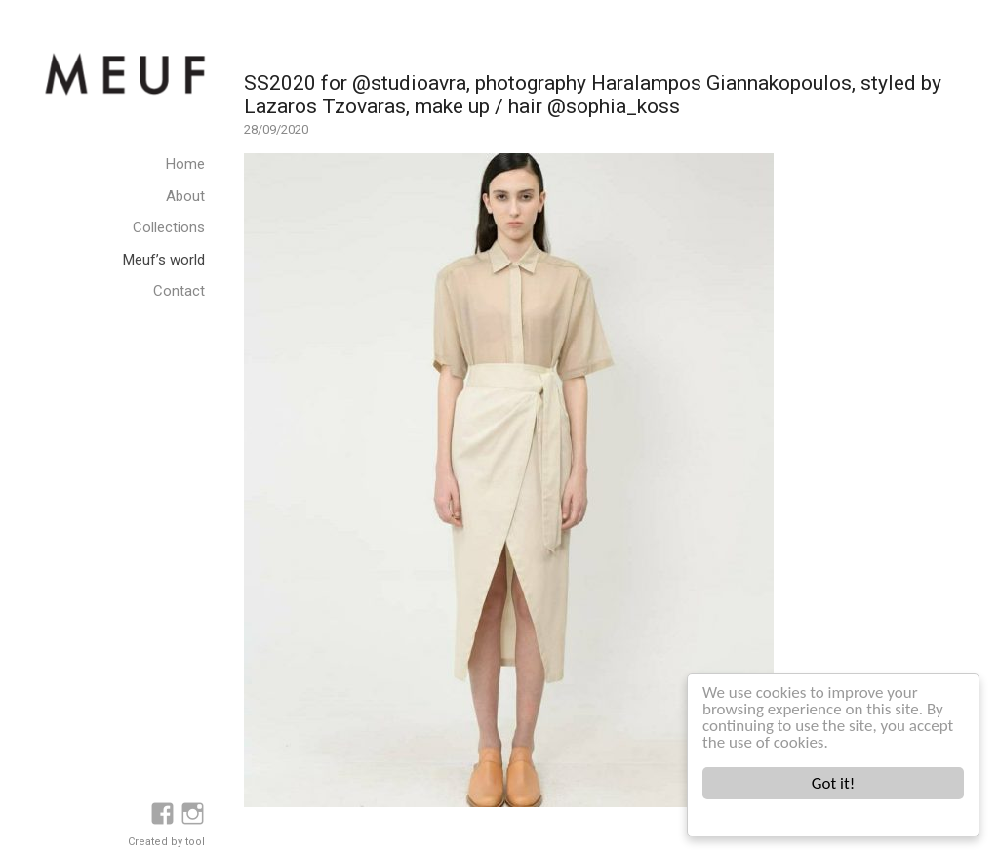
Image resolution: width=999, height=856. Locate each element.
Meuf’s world (164, 259)
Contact (179, 291)
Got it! (833, 783)
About (185, 196)
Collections (169, 227)
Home (185, 164)
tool (195, 842)
